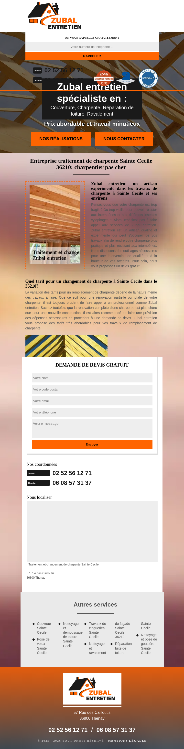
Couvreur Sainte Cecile (44, 628)
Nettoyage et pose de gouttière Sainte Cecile (149, 644)
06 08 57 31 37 (64, 80)
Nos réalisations (61, 138)
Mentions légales (127, 740)
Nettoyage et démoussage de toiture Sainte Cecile (72, 635)
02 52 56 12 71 (64, 70)
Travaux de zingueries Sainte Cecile (97, 630)
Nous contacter (124, 138)
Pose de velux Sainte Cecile (43, 646)
